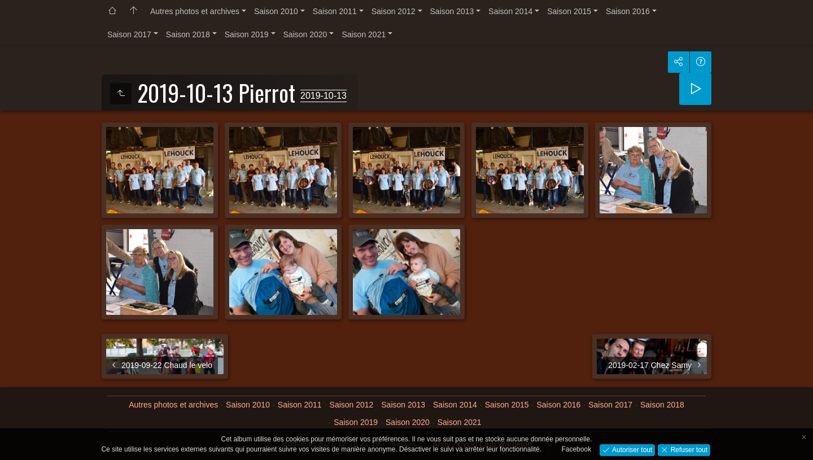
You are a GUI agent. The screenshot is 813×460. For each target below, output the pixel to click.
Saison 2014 (510, 11)
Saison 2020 (305, 34)
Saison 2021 (364, 34)
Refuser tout (687, 449)
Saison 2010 (276, 11)
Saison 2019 (247, 34)
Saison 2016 (628, 11)
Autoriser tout (631, 449)
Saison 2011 (335, 11)
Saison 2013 (452, 11)
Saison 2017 (129, 34)
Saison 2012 (393, 11)
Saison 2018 (188, 34)
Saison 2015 (569, 11)
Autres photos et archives (194, 11)
